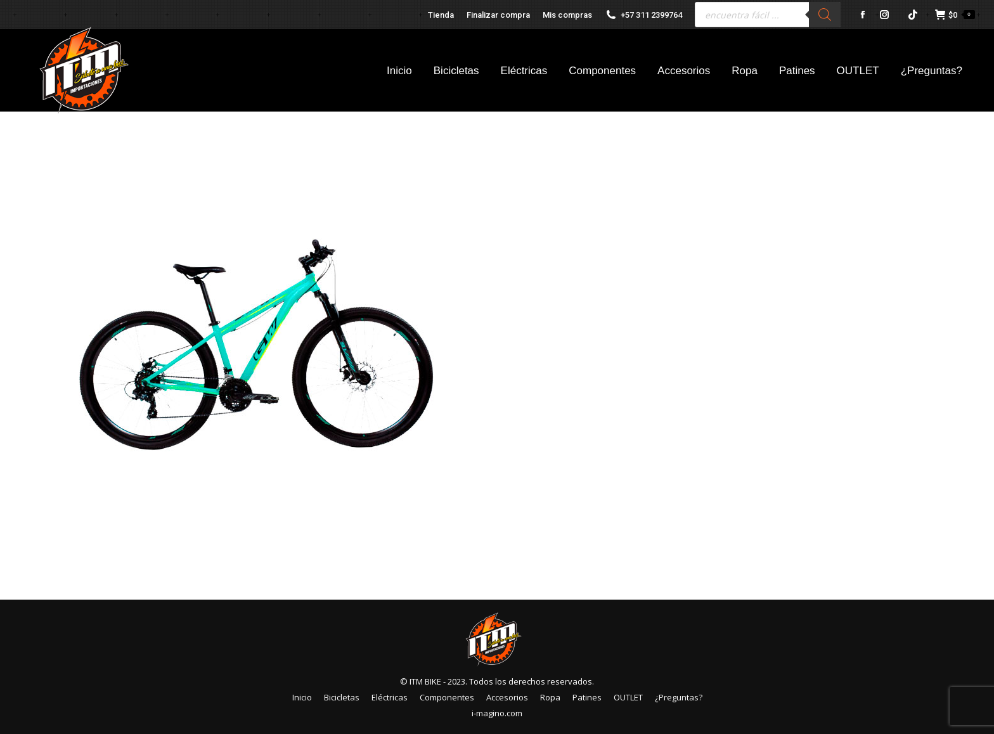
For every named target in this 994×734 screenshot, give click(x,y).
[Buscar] (825, 14)
